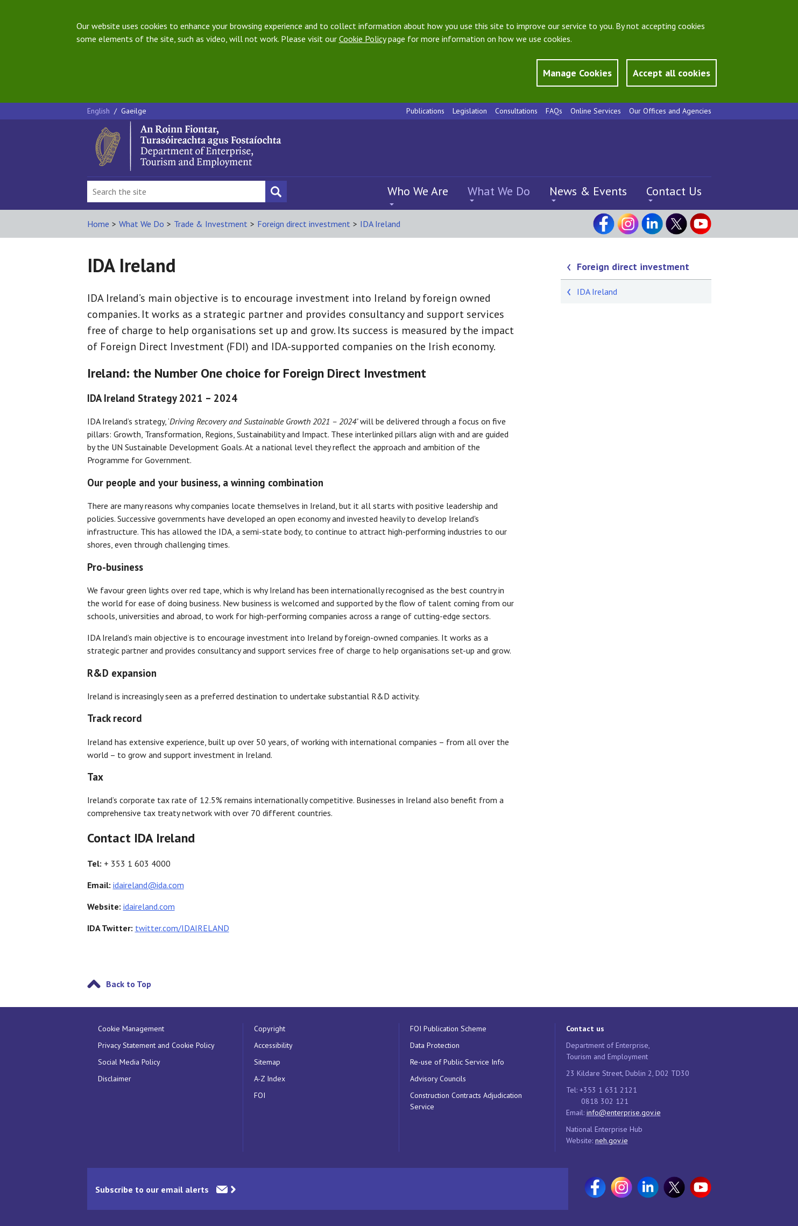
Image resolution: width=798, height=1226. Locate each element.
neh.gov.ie (611, 1140)
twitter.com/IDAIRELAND (182, 928)
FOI (259, 1095)
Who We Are (417, 191)
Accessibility (273, 1045)
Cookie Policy (362, 38)
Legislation (470, 111)
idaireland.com (149, 906)
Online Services (595, 111)
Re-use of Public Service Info (457, 1062)
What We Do (499, 191)
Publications (425, 111)
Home (98, 223)
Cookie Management (131, 1028)
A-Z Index (269, 1078)
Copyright (269, 1028)
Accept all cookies (671, 73)
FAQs (554, 111)
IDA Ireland (380, 223)
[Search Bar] (176, 191)
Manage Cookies (577, 73)
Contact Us (674, 191)
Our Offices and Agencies (670, 111)
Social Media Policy (129, 1062)
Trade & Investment (211, 223)
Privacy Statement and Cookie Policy (156, 1045)
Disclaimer (114, 1078)
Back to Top (128, 984)
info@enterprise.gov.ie (624, 1112)
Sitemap (267, 1062)
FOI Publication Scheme (448, 1028)
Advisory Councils (438, 1078)
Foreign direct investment (303, 223)
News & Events (588, 191)
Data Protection (435, 1045)
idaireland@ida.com (148, 885)
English (99, 111)
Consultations (516, 111)
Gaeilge (133, 111)
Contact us (585, 1028)
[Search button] (276, 191)
